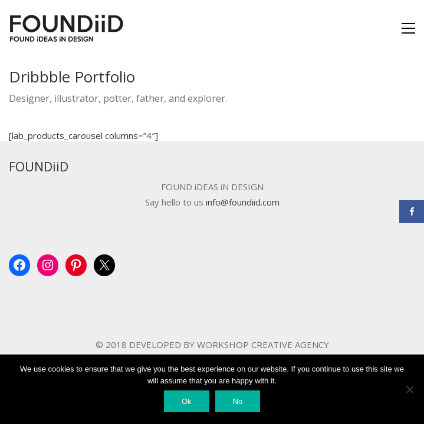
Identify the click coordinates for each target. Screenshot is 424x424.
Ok (187, 401)
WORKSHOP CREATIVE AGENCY (263, 344)
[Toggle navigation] (408, 28)
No (238, 401)
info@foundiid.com (243, 202)
